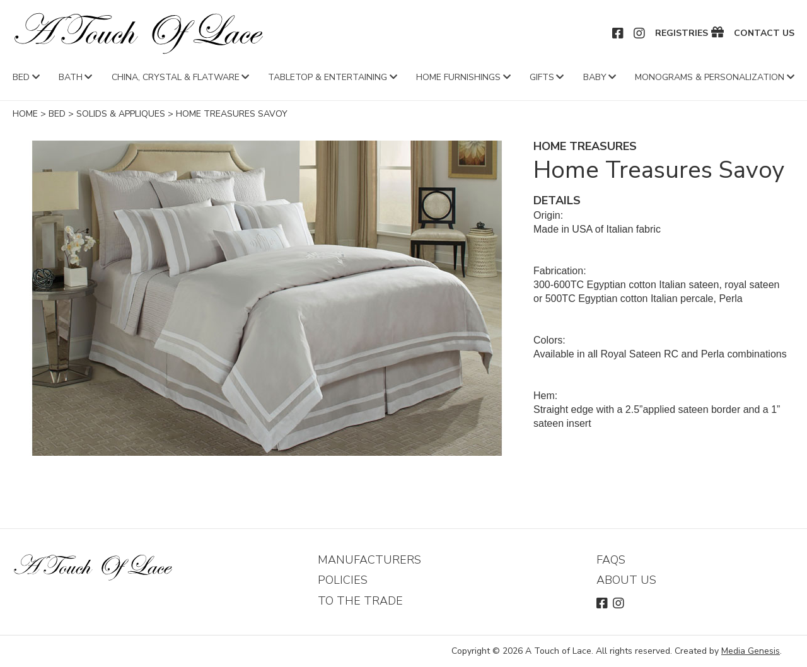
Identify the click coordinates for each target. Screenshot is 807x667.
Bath (71, 77)
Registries (681, 33)
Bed (21, 77)
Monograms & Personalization (709, 77)
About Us (626, 580)
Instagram (640, 33)
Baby (595, 77)
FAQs (610, 559)
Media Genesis (750, 651)
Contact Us (764, 33)
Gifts (542, 77)
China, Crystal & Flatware (176, 77)
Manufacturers (369, 559)
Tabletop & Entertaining (327, 77)
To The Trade (360, 600)
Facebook (618, 33)
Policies (343, 580)
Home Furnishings (458, 77)
